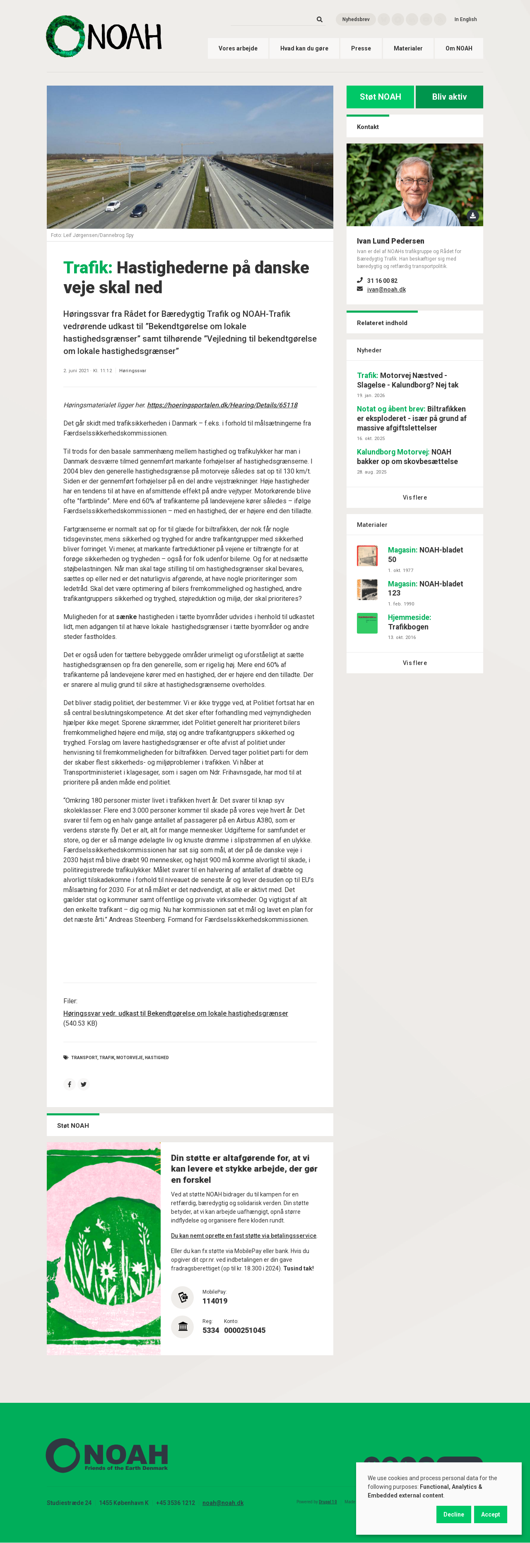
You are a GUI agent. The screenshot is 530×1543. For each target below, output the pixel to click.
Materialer (408, 48)
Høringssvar (133, 370)
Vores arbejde (238, 48)
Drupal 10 (328, 1502)
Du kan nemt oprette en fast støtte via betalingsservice (243, 1235)
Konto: (231, 1321)
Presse (361, 48)
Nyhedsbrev (356, 19)
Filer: (70, 1001)
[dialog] (439, 1498)
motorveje (129, 1057)
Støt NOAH (380, 97)
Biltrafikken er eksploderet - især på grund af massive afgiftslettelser (412, 418)
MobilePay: (214, 1292)
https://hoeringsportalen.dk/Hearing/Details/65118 (222, 405)
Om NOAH (459, 48)
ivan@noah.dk (386, 289)
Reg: (207, 1321)
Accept (490, 1514)
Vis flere (415, 497)
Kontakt (368, 127)
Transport (84, 1057)
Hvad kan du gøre (304, 48)
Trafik (106, 1057)
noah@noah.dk (222, 1503)
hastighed (157, 1057)
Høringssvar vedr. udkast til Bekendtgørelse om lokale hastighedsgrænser (175, 1013)
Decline (453, 1514)
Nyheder (369, 350)
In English (466, 19)
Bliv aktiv (449, 97)
